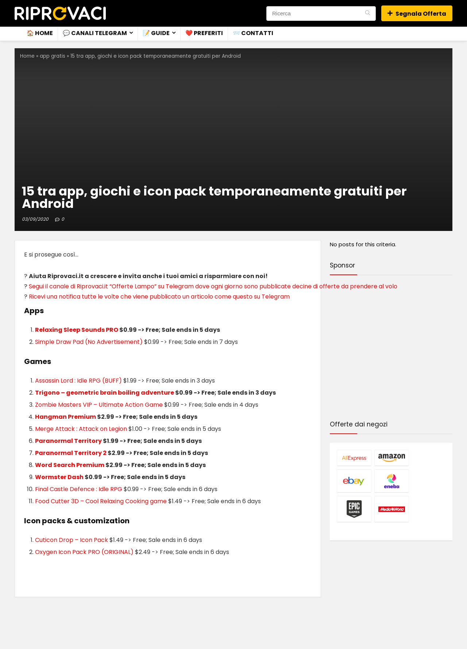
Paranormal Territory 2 (71, 453)
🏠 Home (40, 33)
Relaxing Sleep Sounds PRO (76, 330)
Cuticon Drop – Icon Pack (71, 540)
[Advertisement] (391, 349)
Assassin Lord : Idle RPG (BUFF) (78, 380)
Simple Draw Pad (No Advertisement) (89, 342)
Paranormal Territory (68, 441)
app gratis (52, 56)
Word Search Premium (69, 465)
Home (27, 56)
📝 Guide (156, 33)
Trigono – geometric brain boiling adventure (104, 392)
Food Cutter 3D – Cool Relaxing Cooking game (101, 501)
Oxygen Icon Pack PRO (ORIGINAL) (84, 552)
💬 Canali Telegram (95, 33)
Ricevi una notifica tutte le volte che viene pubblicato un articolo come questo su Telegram (159, 296)
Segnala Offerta (416, 14)
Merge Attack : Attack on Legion (81, 429)
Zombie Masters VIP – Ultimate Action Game (99, 405)
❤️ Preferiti (204, 33)
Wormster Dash (59, 477)
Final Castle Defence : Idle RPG (78, 489)
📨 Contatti (253, 33)
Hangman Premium (65, 417)
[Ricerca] (367, 13)
